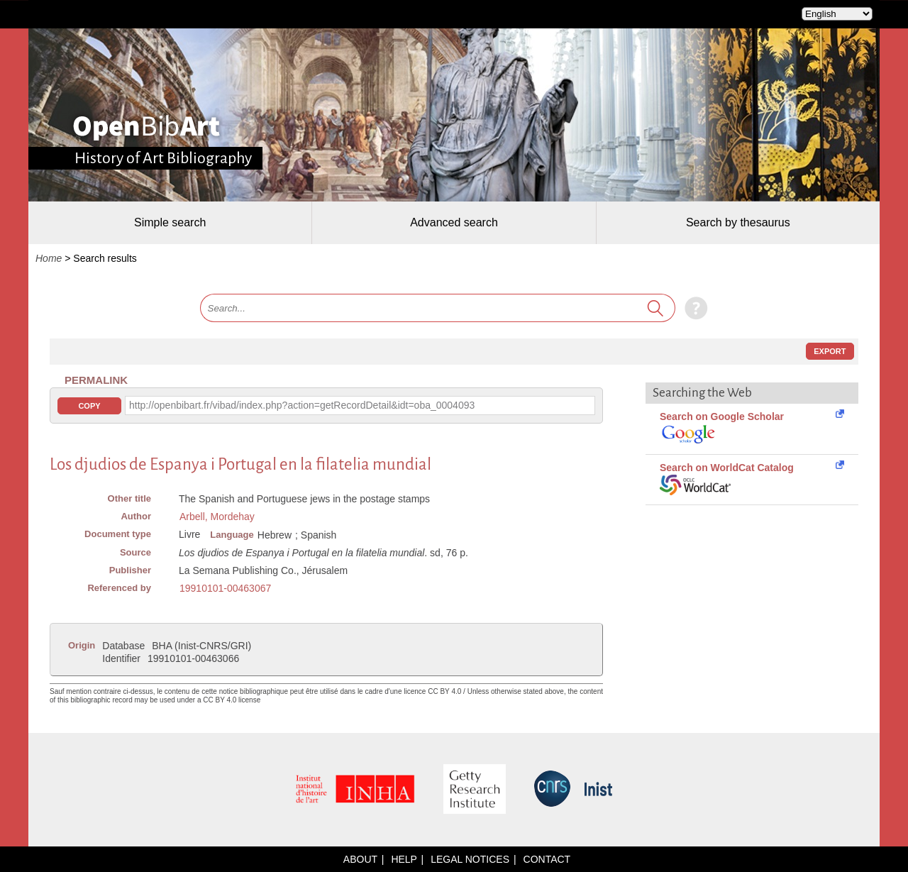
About (360, 859)
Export (830, 351)
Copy (89, 406)
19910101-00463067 (225, 588)
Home (48, 258)
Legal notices (470, 859)
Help (403, 859)
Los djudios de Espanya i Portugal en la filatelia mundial (240, 464)
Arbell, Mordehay (217, 516)
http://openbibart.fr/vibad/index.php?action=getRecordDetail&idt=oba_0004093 (302, 405)
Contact (547, 859)
